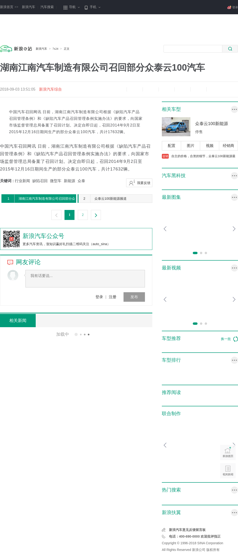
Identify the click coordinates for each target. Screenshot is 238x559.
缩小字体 (119, 89)
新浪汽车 (28, 7)
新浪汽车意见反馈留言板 (187, 530)
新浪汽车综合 (50, 89)
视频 (209, 146)
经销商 (228, 146)
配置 (171, 146)
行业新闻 (22, 181)
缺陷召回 (40, 181)
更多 (234, 109)
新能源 (69, 181)
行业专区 (234, 512)
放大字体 (135, 89)
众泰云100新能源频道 (103, 198)
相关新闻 (17, 320)
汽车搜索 (47, 7)
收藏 (151, 89)
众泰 (81, 181)
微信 (182, 89)
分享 (198, 89)
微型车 (55, 181)
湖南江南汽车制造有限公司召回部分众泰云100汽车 (39, 198)
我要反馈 (143, 183)
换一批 (229, 339)
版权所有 (213, 550)
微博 (166, 89)
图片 (190, 146)
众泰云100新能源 (211, 123)
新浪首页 (9, 7)
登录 (99, 297)
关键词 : (7, 181)
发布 (134, 297)
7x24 (55, 48)
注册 (112, 297)
